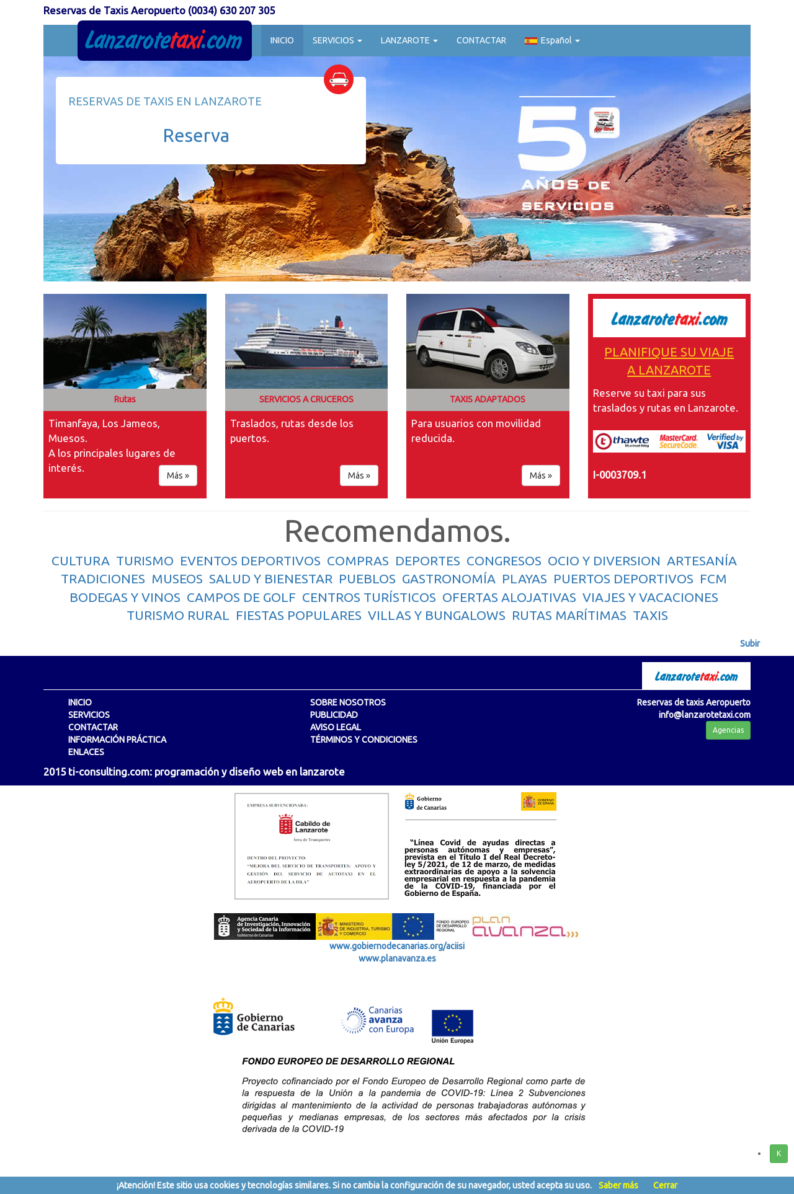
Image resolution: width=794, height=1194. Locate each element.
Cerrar (665, 1185)
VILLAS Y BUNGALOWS (437, 615)
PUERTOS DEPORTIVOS (623, 578)
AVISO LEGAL (335, 727)
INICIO (282, 40)
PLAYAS (524, 578)
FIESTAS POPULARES (299, 615)
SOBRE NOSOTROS (348, 702)
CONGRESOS (504, 560)
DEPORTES (427, 560)
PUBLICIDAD (334, 715)
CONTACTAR (481, 40)
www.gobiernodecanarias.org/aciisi (397, 946)
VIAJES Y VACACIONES (650, 597)
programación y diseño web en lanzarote (249, 771)
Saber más (618, 1185)
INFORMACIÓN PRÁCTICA (117, 740)
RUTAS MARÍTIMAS (569, 615)
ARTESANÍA (702, 560)
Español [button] (552, 40)
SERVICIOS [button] (337, 40)
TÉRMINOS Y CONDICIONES (363, 740)
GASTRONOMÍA (449, 578)
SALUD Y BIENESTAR (270, 578)
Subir (750, 643)
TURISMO (145, 560)
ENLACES (86, 752)
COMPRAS (358, 560)
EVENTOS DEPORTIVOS (250, 560)
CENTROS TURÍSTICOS (369, 597)
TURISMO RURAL (178, 615)
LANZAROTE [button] (409, 40)
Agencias (728, 730)
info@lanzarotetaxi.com (705, 715)
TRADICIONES (103, 578)
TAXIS (650, 615)
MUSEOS (177, 578)
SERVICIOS (89, 715)
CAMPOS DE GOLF (241, 597)
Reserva (196, 135)
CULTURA (80, 560)
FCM (713, 578)
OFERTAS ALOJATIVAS (509, 597)
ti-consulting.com (108, 771)
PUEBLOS (367, 578)
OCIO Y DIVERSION (604, 560)
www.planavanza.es (397, 958)
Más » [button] (178, 475)
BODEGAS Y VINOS (125, 597)
